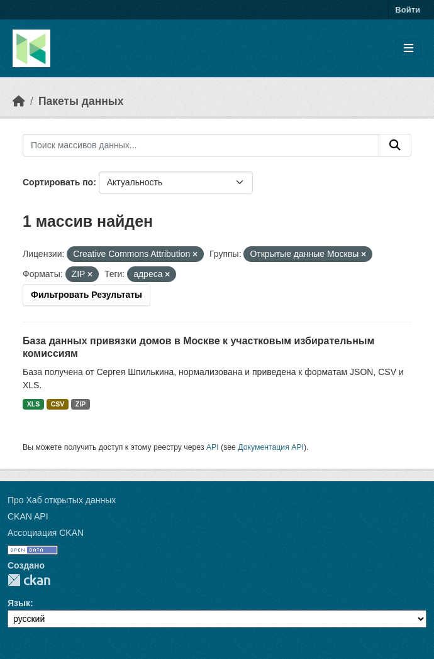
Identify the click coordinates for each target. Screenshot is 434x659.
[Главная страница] (19, 101)
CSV (58, 404)
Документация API (271, 447)
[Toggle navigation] (408, 49)
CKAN (29, 580)
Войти (407, 9)
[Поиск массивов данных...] (201, 145)
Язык (19, 603)
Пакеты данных (81, 101)
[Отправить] (395, 145)
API (212, 447)
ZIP (80, 404)
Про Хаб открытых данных (62, 500)
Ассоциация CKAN (46, 533)
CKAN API (28, 516)
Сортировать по (58, 182)
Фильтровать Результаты (86, 295)
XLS (33, 404)
